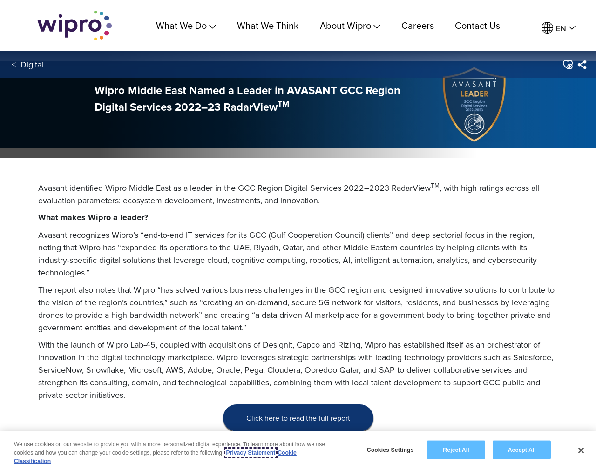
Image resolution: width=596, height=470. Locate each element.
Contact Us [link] (477, 25)
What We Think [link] (267, 25)
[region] (298, 450)
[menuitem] (558, 28)
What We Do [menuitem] (186, 25)
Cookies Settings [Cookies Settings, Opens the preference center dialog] (390, 449)
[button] (567, 65)
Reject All (456, 449)
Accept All (522, 449)
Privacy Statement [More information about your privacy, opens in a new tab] (251, 453)
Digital (31, 64)
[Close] (581, 450)
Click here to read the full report (298, 418)
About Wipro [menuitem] (350, 25)
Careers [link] (417, 25)
